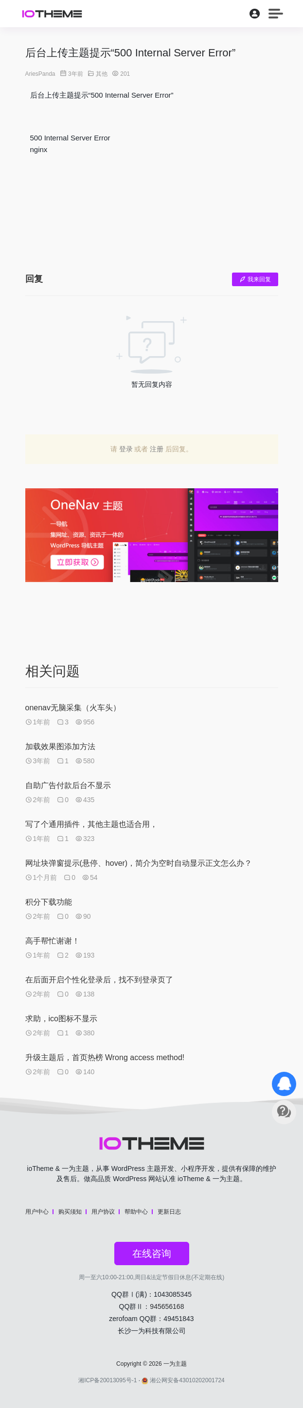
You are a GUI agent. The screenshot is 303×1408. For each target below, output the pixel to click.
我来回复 (255, 279)
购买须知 (70, 1211)
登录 (126, 449)
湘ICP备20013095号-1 (107, 1380)
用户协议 (103, 1211)
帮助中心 (136, 1211)
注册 (156, 449)
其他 (101, 73)
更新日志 (169, 1211)
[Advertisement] (151, 211)
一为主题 (175, 1363)
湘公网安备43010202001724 (183, 1380)
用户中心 (37, 1211)
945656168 (167, 1306)
